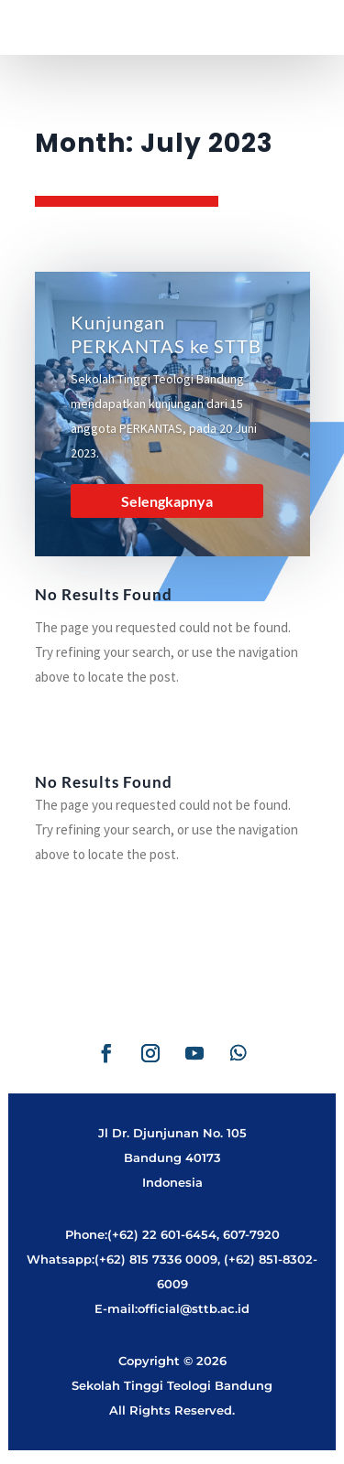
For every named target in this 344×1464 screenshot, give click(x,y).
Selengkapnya (167, 501)
